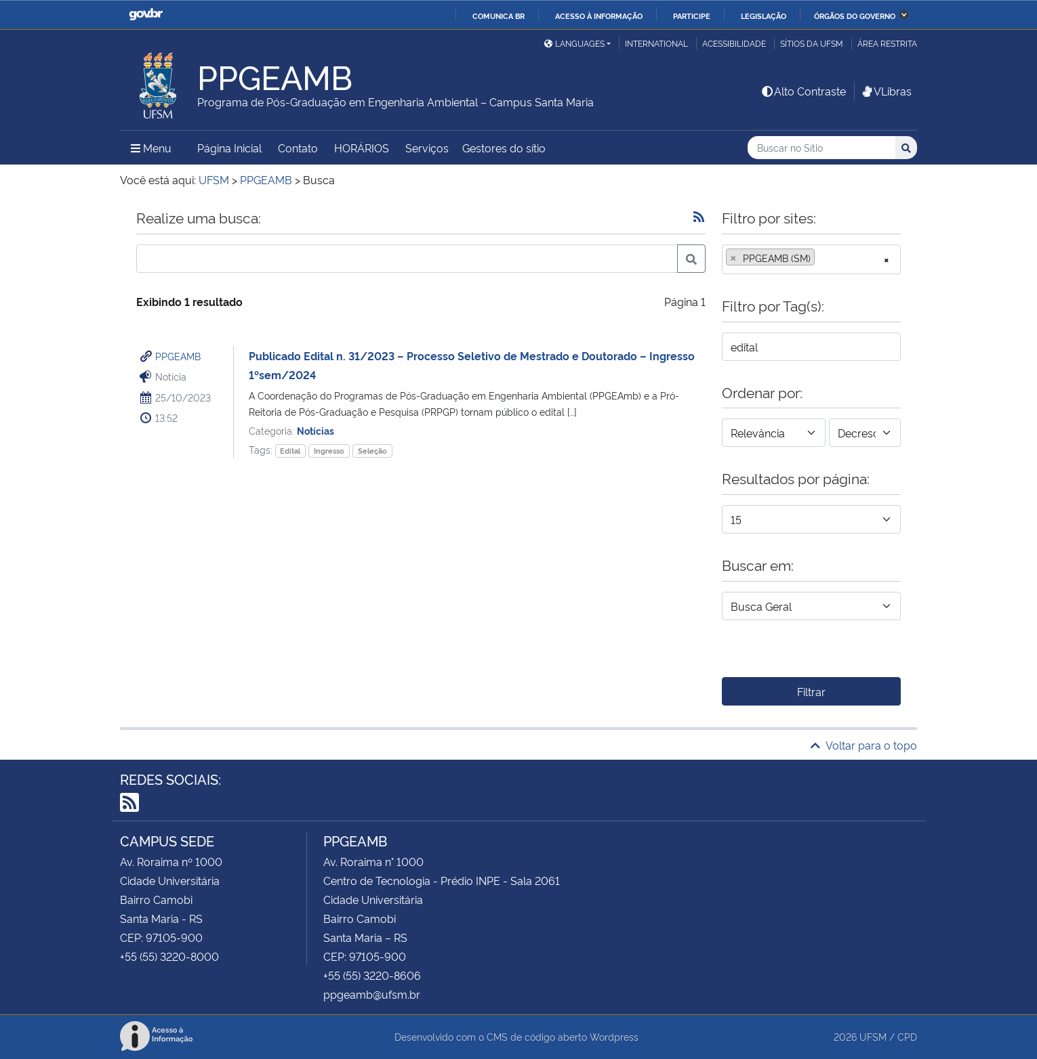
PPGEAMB (178, 355)
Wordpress (614, 1036)
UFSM (873, 1036)
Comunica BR (498, 15)
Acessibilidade (734, 43)
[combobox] (811, 259)
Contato (298, 147)
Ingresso (329, 451)
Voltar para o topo (864, 744)
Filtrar (811, 691)
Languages (574, 43)
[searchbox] (822, 257)
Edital (290, 451)
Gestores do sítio (504, 147)
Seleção (372, 451)
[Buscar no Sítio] (821, 148)
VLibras (886, 90)
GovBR (146, 14)
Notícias (315, 430)
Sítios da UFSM (811, 43)
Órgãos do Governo (854, 15)
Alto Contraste (803, 90)
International (656, 43)
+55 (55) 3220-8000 (169, 956)
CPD (907, 1036)
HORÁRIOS (361, 147)
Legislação (763, 15)
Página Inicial (229, 147)
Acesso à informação (599, 15)
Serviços (427, 147)
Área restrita (887, 43)
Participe (691, 15)
